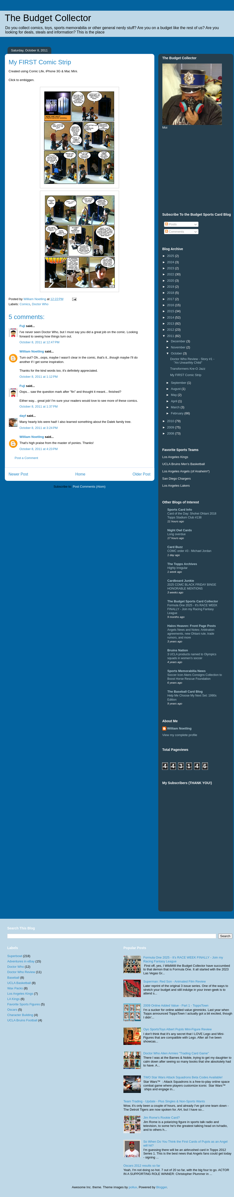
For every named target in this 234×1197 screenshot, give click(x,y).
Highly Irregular (177, 568)
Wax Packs (15, 988)
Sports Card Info (179, 509)
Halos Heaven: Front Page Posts (191, 626)
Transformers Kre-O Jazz (187, 368)
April (174, 401)
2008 (171, 433)
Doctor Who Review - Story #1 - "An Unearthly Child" (192, 361)
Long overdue (176, 534)
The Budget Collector (48, 18)
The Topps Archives (182, 564)
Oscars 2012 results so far (141, 1165)
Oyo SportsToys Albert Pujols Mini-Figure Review (177, 1029)
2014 (171, 317)
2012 (171, 329)
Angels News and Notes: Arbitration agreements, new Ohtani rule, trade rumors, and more (190, 633)
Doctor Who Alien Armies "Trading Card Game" (176, 1053)
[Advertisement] (214, 851)
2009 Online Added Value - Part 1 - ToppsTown (175, 1005)
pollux (133, 1187)
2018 (171, 293)
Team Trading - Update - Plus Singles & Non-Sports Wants (164, 1101)
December (178, 341)
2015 (171, 311)
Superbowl (14, 956)
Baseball (13, 977)
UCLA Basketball (19, 983)
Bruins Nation (177, 650)
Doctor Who (40, 304)
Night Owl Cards (179, 530)
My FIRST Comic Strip (185, 375)
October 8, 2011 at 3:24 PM (39, 428)
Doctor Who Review (21, 972)
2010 (171, 421)
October (177, 353)
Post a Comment (26, 458)
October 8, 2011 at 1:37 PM (39, 406)
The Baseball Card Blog (185, 691)
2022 (171, 274)
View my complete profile (179, 735)
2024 (171, 262)
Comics (25, 304)
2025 (171, 256)
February (177, 413)
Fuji (22, 326)
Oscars (12, 1009)
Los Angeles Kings (20, 993)
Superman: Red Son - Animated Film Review (174, 981)
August (176, 389)
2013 (171, 323)
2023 (171, 268)
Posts (171, 224)
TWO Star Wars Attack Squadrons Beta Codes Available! (182, 1077)
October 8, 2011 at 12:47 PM (40, 342)
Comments (174, 231)
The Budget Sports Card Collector (192, 601)
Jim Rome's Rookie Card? (161, 1117)
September (179, 383)
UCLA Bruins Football (22, 1020)
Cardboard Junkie (180, 580)
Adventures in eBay (21, 961)
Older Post (142, 474)
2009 (171, 427)
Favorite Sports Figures (23, 1004)
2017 (171, 299)
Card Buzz (175, 547)
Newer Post (18, 474)
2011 (171, 336)
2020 (171, 280)
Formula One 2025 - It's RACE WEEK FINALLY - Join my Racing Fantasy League (192, 609)
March (176, 407)
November (178, 347)
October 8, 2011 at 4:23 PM (39, 449)
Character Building (20, 1015)
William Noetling (32, 351)
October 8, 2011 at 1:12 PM (39, 376)
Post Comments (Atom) (89, 486)
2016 (171, 305)
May (174, 395)
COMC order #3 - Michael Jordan (189, 551)
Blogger (161, 1187)
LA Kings (13, 999)
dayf (23, 416)
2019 (171, 286)
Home (80, 474)
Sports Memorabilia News (186, 671)
